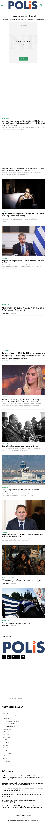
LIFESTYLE (5, 211)
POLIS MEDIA (5, 313)
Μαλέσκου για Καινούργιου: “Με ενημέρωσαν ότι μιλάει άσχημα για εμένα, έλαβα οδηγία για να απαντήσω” (21, 400)
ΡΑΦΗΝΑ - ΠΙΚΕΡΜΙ (8, 577)
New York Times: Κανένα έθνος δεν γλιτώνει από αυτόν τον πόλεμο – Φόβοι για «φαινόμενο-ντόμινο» (23, 169)
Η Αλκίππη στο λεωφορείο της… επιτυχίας (21, 580)
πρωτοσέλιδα (12, 698)
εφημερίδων (19, 698)
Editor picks (6, 166)
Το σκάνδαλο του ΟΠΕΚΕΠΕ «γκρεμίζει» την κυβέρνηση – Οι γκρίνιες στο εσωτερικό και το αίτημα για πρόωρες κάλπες (23, 355)
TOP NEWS (5, 350)
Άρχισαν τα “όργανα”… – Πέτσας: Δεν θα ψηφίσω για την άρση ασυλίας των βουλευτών (22, 535)
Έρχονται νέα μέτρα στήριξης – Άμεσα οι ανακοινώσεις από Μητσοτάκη (23, 261)
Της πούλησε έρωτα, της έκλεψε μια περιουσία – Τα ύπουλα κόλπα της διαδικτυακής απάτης (23, 214)
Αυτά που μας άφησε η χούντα (16, 622)
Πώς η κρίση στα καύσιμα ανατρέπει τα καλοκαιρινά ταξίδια (21, 490)
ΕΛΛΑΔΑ (4, 258)
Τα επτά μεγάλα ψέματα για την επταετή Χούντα (20, 446)
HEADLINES (5, 118)
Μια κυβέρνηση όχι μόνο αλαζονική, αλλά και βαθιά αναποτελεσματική (23, 309)
